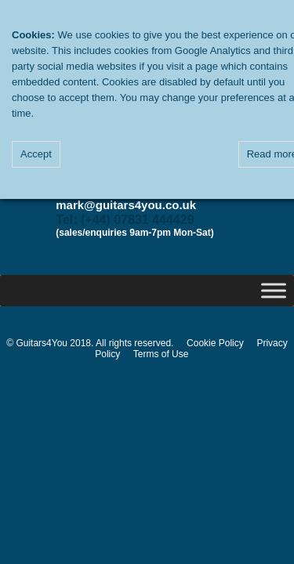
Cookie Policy (215, 343)
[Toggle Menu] (273, 290)
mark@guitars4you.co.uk (126, 205)
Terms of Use (161, 354)
